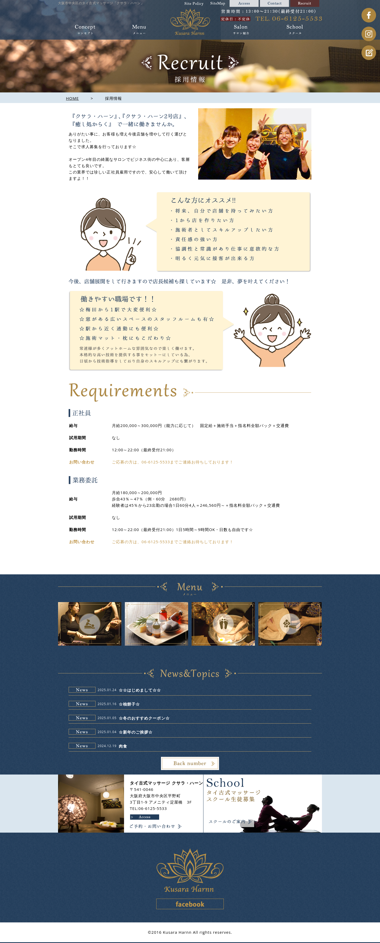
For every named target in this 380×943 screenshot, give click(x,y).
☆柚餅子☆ (129, 704)
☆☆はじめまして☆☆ (140, 690)
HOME (72, 98)
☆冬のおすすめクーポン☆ (144, 718)
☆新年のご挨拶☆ (136, 732)
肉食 (123, 746)
